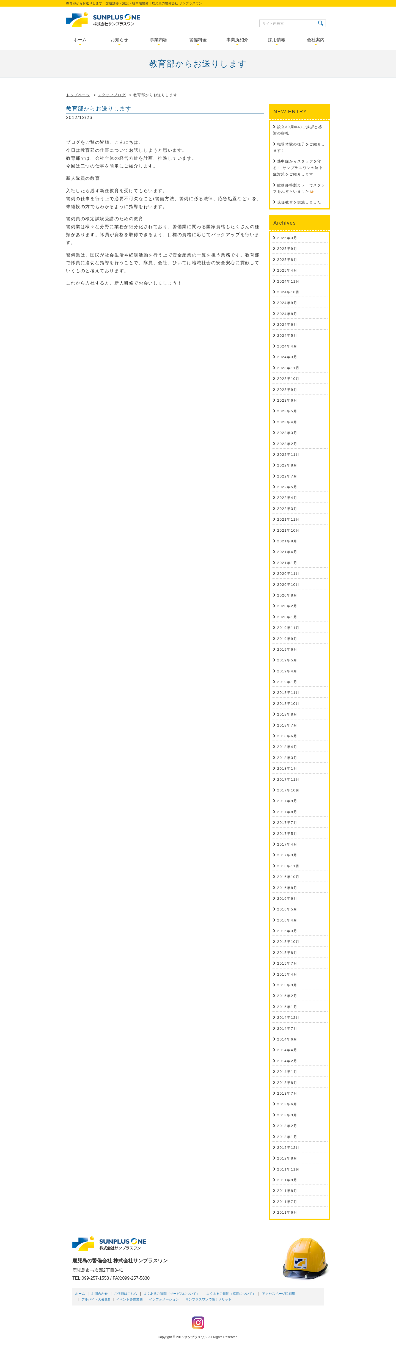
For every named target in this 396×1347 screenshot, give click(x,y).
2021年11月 (288, 519)
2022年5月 (287, 487)
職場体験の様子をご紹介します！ (299, 147)
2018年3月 (287, 758)
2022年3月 (287, 509)
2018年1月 (287, 768)
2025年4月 (287, 270)
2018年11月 (288, 693)
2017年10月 (288, 790)
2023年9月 (287, 390)
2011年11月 (288, 1169)
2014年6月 (287, 1039)
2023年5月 (287, 411)
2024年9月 (287, 303)
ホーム (80, 1294)
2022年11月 (288, 454)
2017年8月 (287, 812)
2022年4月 (287, 498)
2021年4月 (287, 552)
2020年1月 (287, 617)
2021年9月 (287, 541)
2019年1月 (287, 682)
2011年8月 (287, 1191)
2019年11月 (288, 628)
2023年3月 (287, 433)
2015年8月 (287, 953)
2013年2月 (287, 1126)
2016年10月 (288, 877)
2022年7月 (287, 476)
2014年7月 (287, 1028)
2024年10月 (288, 292)
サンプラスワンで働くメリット (208, 1299)
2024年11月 (288, 281)
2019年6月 (287, 649)
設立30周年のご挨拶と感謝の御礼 (297, 130)
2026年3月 (287, 238)
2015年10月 (288, 942)
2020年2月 (287, 606)
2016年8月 (287, 888)
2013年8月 (287, 1083)
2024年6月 (287, 324)
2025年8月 (287, 260)
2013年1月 (287, 1137)
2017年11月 (288, 779)
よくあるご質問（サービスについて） (172, 1294)
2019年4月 (287, 671)
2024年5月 (287, 335)
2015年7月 (287, 963)
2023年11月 (288, 368)
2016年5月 (287, 909)
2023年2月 (287, 444)
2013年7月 (287, 1093)
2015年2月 (287, 996)
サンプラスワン (195, 1337)
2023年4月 (287, 422)
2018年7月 (287, 725)
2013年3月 (287, 1115)
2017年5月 (287, 834)
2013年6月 (287, 1104)
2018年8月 (287, 714)
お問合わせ (99, 1294)
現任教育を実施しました (299, 202)
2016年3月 (287, 931)
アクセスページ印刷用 (278, 1294)
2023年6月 (287, 400)
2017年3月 (287, 855)
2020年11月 (288, 574)
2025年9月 (287, 249)
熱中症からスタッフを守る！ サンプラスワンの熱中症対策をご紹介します (298, 167)
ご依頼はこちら (125, 1294)
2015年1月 (287, 1007)
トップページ (78, 95)
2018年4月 (287, 747)
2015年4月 (287, 974)
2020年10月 (288, 585)
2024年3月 (287, 357)
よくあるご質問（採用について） (231, 1294)
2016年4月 (287, 920)
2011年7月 (287, 1202)
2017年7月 (287, 823)
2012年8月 (287, 1158)
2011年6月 (287, 1212)
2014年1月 (287, 1072)
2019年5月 (287, 660)
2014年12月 (288, 1017)
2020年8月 (287, 595)
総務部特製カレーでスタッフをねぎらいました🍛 (299, 188)
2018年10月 (288, 704)
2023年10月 (288, 379)
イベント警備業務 (129, 1299)
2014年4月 (287, 1050)
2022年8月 (287, 465)
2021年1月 (287, 563)
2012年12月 (288, 1147)
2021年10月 (288, 530)
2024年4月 (287, 346)
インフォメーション (164, 1299)
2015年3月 (287, 985)
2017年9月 (287, 801)
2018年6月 (287, 736)
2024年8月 (287, 314)
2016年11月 (288, 866)
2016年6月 (287, 898)
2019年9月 (287, 639)
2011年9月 (287, 1180)
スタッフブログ (112, 95)
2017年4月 (287, 844)
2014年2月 (287, 1061)
